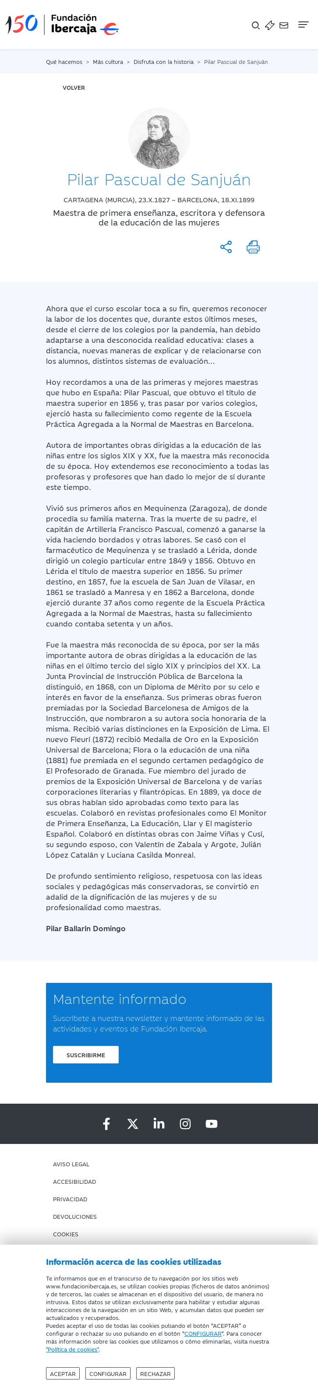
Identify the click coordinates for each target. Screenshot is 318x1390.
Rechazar (155, 1373)
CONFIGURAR (203, 1333)
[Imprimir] (253, 246)
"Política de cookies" (72, 1349)
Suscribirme (86, 1055)
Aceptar (63, 1373)
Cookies (65, 1234)
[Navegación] (303, 24)
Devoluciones (75, 1216)
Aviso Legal (71, 1164)
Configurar (108, 1373)
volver (74, 87)
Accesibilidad (74, 1181)
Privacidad (70, 1199)
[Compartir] (226, 246)
